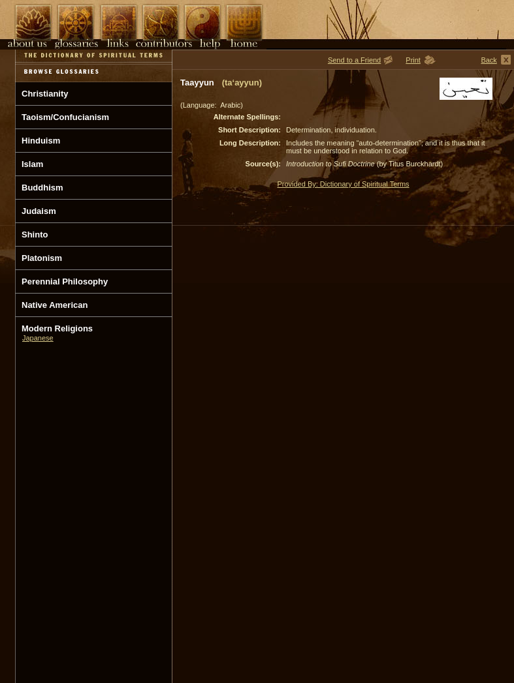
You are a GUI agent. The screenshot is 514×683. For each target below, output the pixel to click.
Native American (55, 305)
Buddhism (42, 187)
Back (488, 60)
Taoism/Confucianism (65, 117)
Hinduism (41, 140)
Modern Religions (57, 328)
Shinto (35, 234)
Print (413, 60)
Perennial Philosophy (65, 281)
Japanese (38, 338)
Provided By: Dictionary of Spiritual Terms (343, 184)
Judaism (39, 211)
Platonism (42, 258)
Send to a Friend (354, 60)
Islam (32, 164)
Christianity (45, 94)
